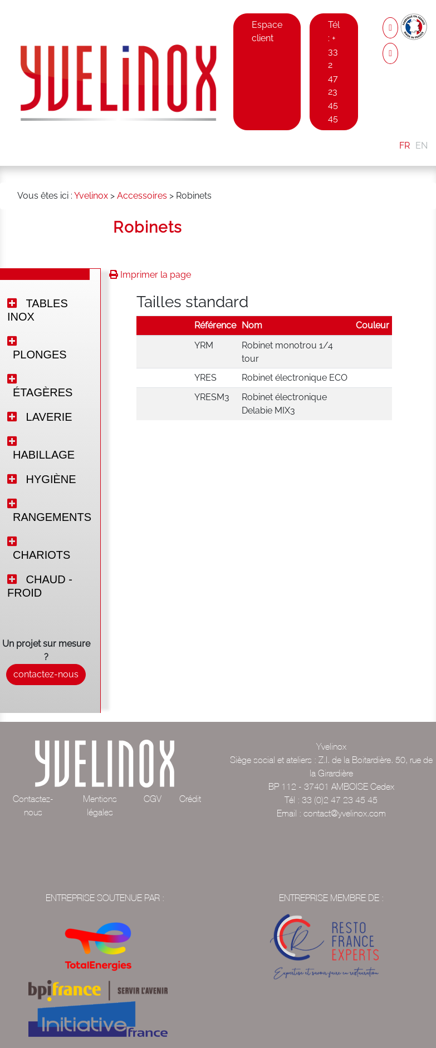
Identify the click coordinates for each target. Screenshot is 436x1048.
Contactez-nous (33, 805)
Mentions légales (100, 805)
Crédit (190, 799)
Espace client (267, 31)
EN (421, 145)
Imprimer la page (150, 274)
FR (404, 145)
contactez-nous (46, 674)
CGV (152, 799)
